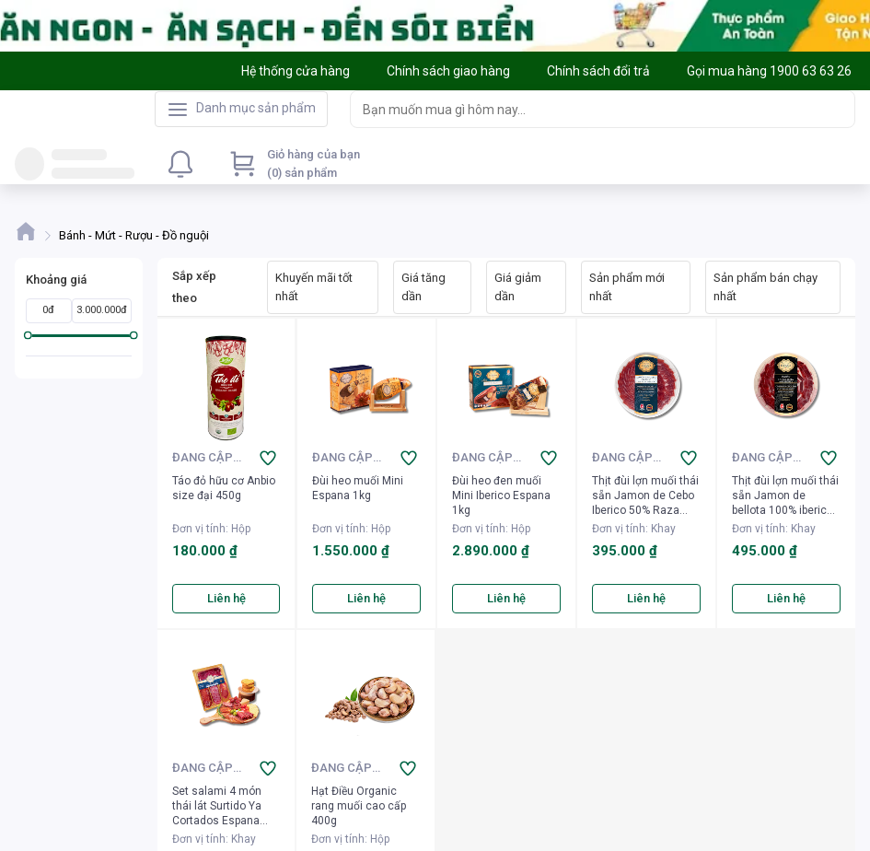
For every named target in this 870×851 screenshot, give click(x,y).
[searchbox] (586, 109)
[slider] (28, 336)
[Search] (836, 108)
